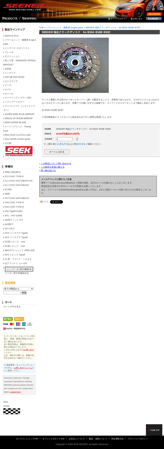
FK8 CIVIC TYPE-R (14, 202)
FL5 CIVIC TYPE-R (14, 176)
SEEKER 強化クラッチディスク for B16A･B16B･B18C (113, 27)
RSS (5, 402)
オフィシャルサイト (118, 19)
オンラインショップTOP (27, 439)
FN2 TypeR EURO (14, 211)
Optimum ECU (12, 35)
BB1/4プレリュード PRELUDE (20, 250)
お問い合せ (137, 19)
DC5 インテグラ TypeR (16, 233)
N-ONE (8, 189)
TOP (41, 27)
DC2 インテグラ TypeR (16, 237)
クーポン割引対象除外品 (17, 273)
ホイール (9, 93)
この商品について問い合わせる (56, 163)
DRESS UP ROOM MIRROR (19, 118)
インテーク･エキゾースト (17, 48)
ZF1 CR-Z (10, 228)
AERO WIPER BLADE (15, 122)
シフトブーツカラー (14, 102)
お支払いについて (77, 439)
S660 (7, 194)
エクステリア (11, 81)
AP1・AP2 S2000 (13, 215)
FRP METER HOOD (14, 77)
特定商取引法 (117, 439)
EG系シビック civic (15, 241)
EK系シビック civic (15, 246)
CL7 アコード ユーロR (16, 263)
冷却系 (8, 69)
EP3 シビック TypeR (15, 254)
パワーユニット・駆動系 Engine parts (64, 27)
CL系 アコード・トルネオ (18, 259)
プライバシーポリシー (138, 439)
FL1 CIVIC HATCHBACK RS (18, 180)
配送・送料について (98, 439)
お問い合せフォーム (23, 368)
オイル (8, 89)
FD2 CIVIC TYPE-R (14, 207)
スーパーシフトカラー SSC (18, 97)
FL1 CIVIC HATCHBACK (17, 185)
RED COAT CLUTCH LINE (18, 135)
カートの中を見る (12, 306)
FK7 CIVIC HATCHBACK (17, 198)
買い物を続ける (48, 170)
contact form (15, 392)
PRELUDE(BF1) (13, 172)
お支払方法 (62, 144)
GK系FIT (9, 224)
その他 (8, 143)
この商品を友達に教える (53, 167)
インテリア (10, 73)
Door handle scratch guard (17, 139)
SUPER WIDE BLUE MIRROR (19, 114)
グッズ (8, 85)
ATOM (6, 406)
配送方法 (79, 144)
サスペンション (12, 56)
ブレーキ (9, 52)
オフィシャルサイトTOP (54, 439)
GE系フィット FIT (14, 220)
